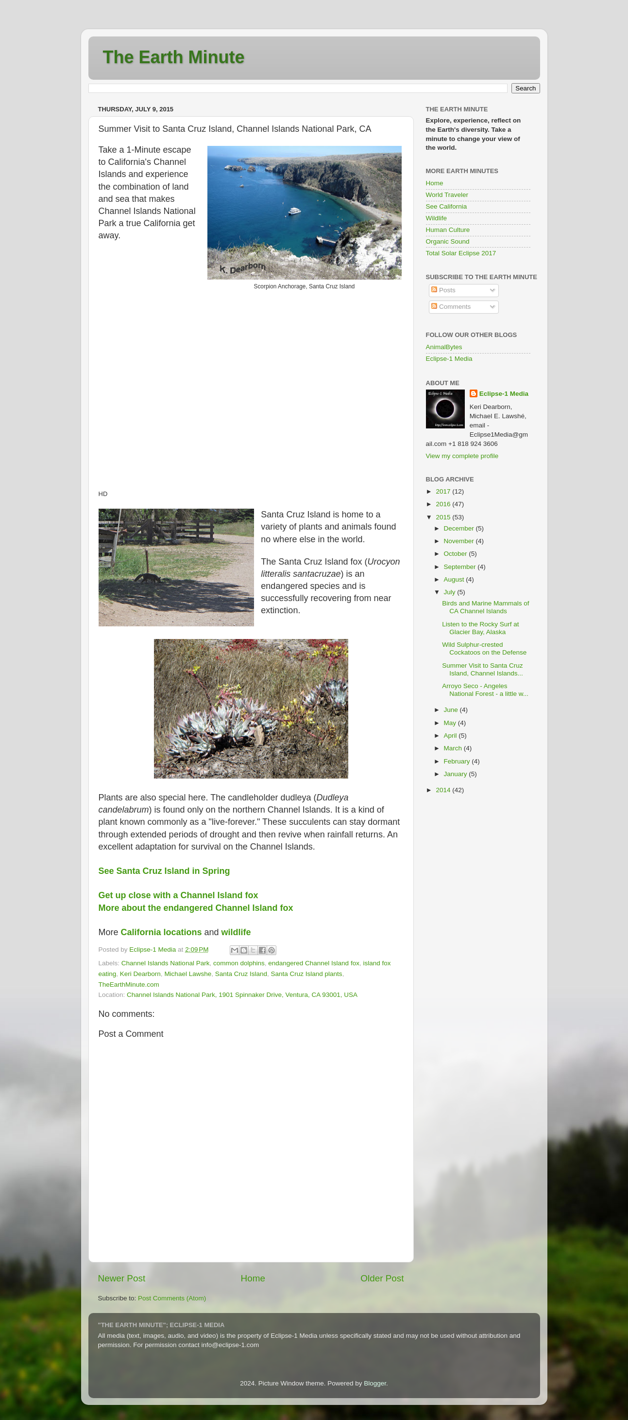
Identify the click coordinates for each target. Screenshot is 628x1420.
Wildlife (436, 218)
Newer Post (122, 1278)
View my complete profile (462, 456)
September (461, 566)
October (456, 553)
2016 (444, 504)
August (455, 579)
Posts (443, 290)
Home (253, 1278)
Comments (451, 306)
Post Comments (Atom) (172, 1298)
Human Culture (448, 229)
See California (446, 206)
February (458, 761)
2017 (444, 491)
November (460, 541)
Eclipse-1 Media (449, 358)
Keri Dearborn (140, 973)
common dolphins (239, 963)
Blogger (375, 1383)
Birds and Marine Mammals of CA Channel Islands (485, 607)
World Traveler (447, 194)
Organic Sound (448, 241)
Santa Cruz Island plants (306, 973)
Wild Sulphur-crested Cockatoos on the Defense (484, 648)
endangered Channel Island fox (313, 963)
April (451, 735)
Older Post (382, 1278)
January (456, 774)
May (451, 723)
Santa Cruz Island (241, 973)
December (460, 528)
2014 (444, 790)
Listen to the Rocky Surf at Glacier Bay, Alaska (480, 628)
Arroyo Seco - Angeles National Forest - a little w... (485, 689)
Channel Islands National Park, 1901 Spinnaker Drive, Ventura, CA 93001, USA (242, 994)
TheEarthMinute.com (129, 984)
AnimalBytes (444, 347)
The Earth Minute (174, 57)
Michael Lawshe (187, 973)
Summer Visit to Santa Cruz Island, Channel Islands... (482, 669)
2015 (444, 517)
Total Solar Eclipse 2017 (461, 253)
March (454, 748)
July (451, 592)
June (452, 709)
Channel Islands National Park (165, 963)
